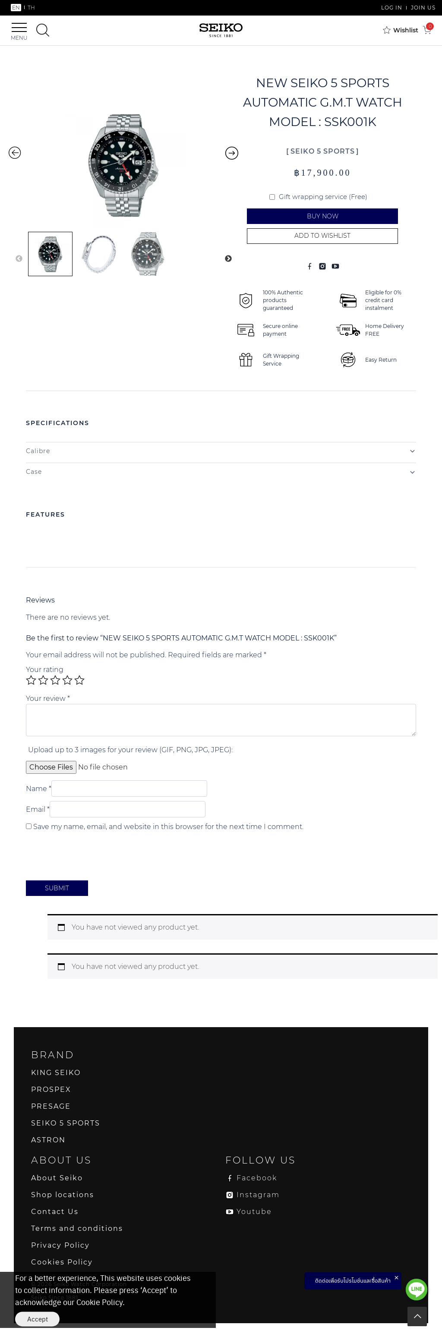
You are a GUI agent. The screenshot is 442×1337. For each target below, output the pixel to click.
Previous (19, 259)
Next (228, 259)
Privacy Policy (60, 1245)
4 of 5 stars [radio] (67, 680)
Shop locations (62, 1195)
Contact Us (55, 1212)
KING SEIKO (56, 1073)
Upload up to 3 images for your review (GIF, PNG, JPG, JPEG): (130, 750)
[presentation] (91, 853)
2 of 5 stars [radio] (43, 680)
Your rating (44, 669)
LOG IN (391, 7)
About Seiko (57, 1178)
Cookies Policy (62, 1262)
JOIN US (423, 7)
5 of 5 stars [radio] (79, 680)
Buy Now (322, 216)
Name (38, 788)
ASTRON (48, 1140)
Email (38, 809)
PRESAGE (51, 1106)
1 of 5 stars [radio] (31, 680)
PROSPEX (51, 1089)
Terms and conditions (77, 1228)
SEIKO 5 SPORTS (322, 151)
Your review (48, 698)
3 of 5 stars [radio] (55, 680)
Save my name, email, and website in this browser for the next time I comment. (168, 827)
